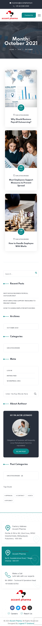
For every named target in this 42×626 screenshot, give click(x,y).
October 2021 (12, 328)
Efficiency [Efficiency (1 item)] (9, 500)
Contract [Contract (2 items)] (20, 495)
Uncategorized (21, 126)
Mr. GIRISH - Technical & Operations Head (20, 580)
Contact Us (29, 15)
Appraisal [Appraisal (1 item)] (9, 495)
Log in (9, 370)
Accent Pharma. (16, 621)
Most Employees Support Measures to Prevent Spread (21, 194)
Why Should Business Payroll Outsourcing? (15, 295)
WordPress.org (13, 381)
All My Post (21, 451)
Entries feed (11, 376)
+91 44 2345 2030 (21, 6)
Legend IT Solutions (26, 623)
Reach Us (28, 614)
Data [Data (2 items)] (31, 495)
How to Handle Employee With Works (21, 255)
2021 (19, 49)
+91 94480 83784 (11, 584)
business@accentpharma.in (21, 3)
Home (11, 49)
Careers (14, 614)
